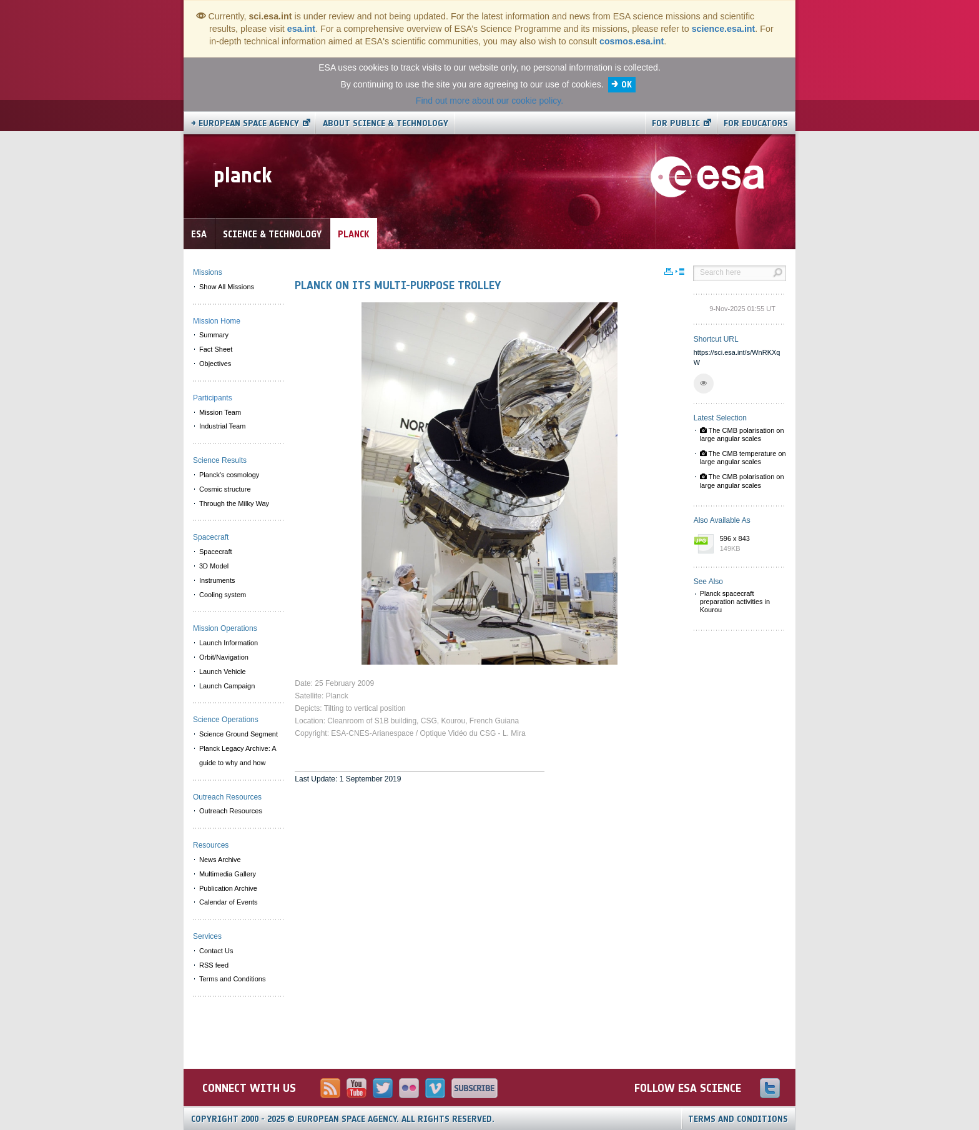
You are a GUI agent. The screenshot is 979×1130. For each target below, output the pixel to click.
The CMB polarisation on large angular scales (742, 434)
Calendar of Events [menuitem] (228, 902)
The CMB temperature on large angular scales (743, 457)
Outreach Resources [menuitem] (230, 811)
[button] (704, 384)
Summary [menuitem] (214, 335)
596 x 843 (750, 544)
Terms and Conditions (738, 1119)
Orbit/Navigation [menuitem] (223, 657)
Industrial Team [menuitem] (222, 426)
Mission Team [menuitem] (220, 412)
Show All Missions (226, 286)
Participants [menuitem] (212, 398)
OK (626, 84)
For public (676, 123)
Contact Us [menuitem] (216, 950)
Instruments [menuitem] (217, 580)
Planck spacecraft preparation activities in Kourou (735, 601)
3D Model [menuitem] (214, 566)
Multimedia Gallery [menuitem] (227, 874)
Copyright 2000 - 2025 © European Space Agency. (342, 1119)
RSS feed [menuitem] (214, 965)
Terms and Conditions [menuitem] (232, 979)
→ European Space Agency (245, 123)
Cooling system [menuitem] (222, 594)
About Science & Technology (385, 123)
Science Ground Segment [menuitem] (238, 734)
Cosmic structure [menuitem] (225, 489)
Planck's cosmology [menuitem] (229, 474)
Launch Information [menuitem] (228, 643)
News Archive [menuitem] (220, 859)
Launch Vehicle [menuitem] (222, 671)
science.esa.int (723, 29)
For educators (756, 123)
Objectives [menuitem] (215, 363)
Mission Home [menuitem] (216, 321)
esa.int (301, 29)
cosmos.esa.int (631, 41)
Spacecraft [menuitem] (215, 551)
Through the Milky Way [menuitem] (234, 503)
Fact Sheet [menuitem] (215, 349)
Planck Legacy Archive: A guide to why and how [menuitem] (238, 755)
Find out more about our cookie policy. (489, 101)
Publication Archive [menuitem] (228, 888)
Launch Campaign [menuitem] (227, 686)
